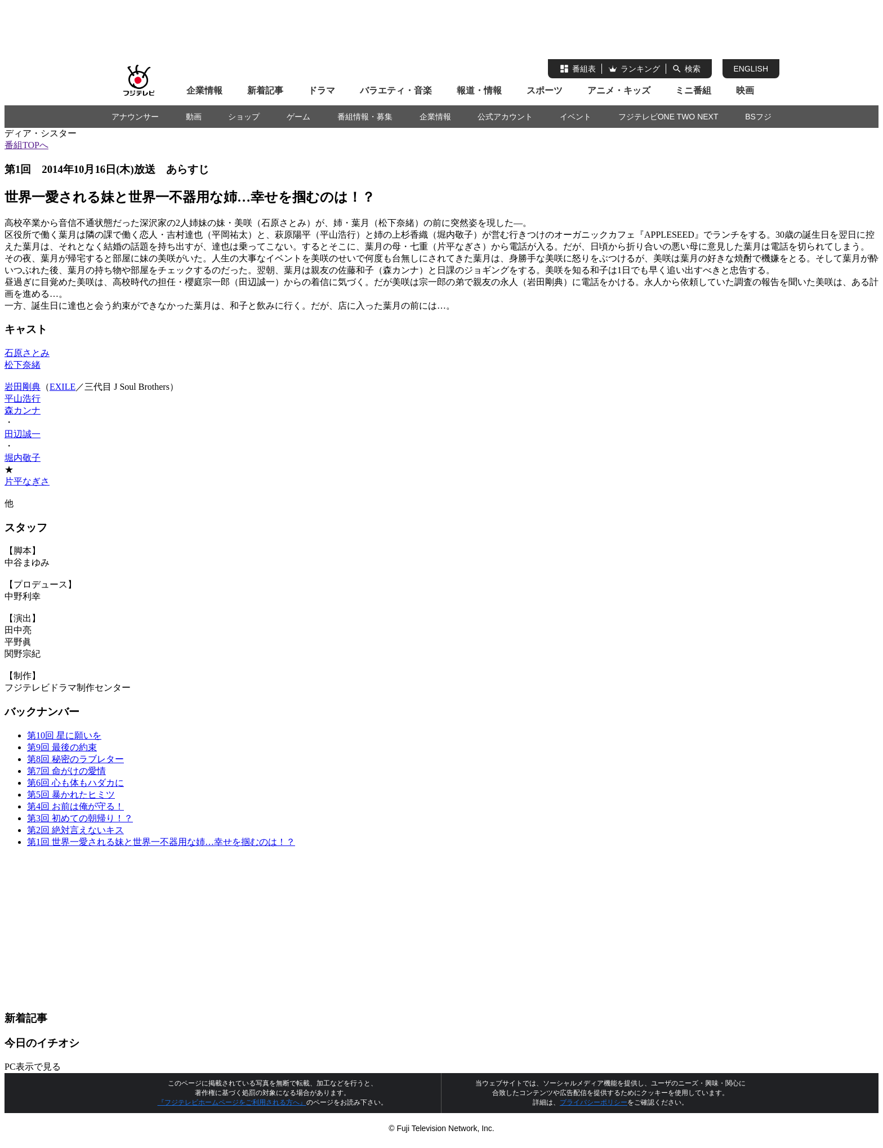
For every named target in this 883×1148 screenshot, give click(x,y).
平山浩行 (23, 398)
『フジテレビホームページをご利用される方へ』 (232, 1102)
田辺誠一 (23, 434)
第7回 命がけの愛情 (66, 771)
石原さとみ (27, 353)
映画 (745, 90)
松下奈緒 (23, 365)
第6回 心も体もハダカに (75, 782)
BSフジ (758, 116)
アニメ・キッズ (618, 90)
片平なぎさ (27, 481)
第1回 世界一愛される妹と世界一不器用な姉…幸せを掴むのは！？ (161, 842)
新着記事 (265, 90)
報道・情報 (479, 90)
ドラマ (321, 90)
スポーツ (545, 90)
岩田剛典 (23, 386)
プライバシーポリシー (593, 1102)
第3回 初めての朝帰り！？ (80, 818)
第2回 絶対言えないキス (75, 830)
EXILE (62, 386)
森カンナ (23, 410)
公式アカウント (505, 116)
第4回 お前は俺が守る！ (75, 806)
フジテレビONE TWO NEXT (668, 116)
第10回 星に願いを (64, 735)
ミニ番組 (693, 90)
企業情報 (204, 90)
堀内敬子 (23, 457)
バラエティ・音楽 (396, 90)
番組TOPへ (26, 145)
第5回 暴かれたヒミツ (71, 794)
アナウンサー (135, 116)
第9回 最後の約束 (62, 747)
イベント (575, 116)
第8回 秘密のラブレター (75, 759)
